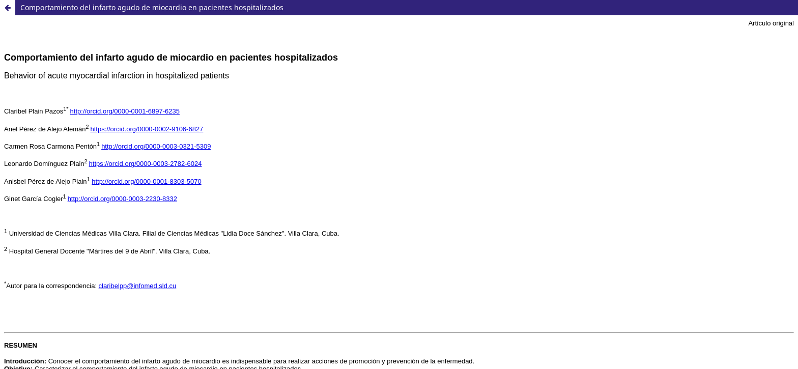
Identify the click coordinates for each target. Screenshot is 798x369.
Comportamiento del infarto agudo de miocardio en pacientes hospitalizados (151, 7)
